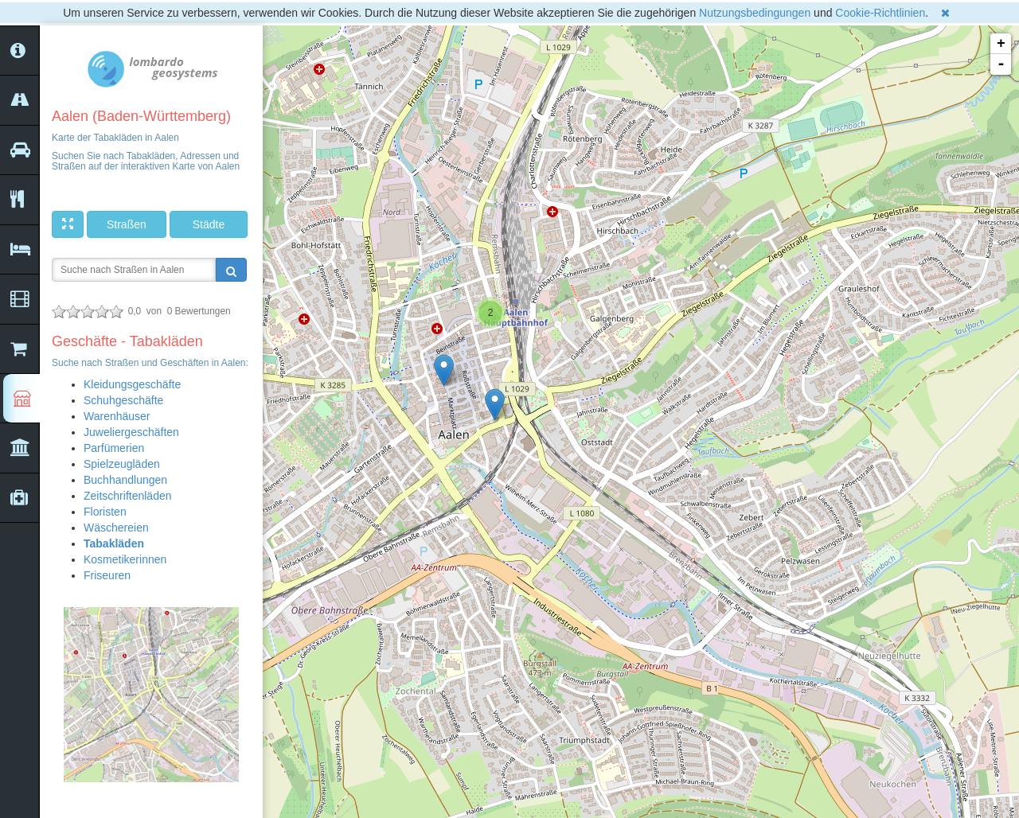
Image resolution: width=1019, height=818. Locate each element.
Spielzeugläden (122, 464)
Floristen (105, 511)
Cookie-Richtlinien (880, 12)
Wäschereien (116, 527)
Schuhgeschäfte (123, 400)
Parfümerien (114, 448)
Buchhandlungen (125, 479)
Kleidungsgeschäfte (132, 384)
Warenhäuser (117, 416)
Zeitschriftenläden (128, 495)
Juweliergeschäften (131, 432)
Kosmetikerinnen (125, 559)
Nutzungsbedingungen (754, 12)
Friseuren (107, 575)
